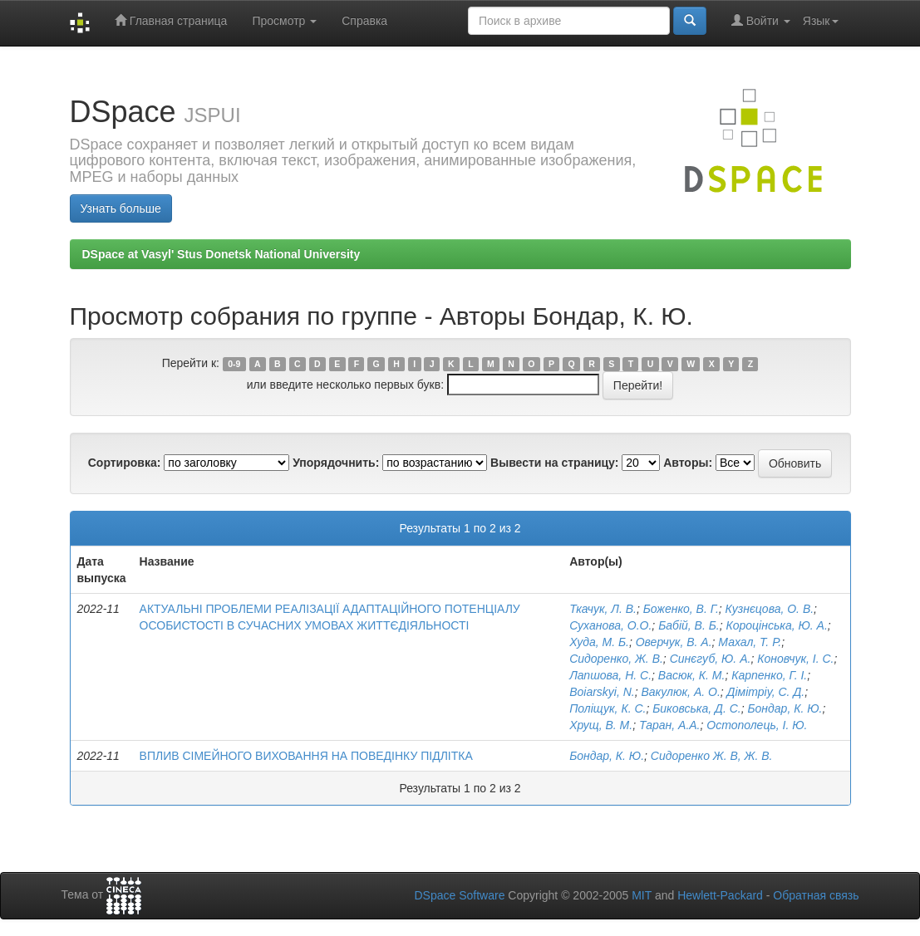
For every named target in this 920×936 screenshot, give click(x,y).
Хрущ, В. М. (600, 725)
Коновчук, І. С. (795, 658)
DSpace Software (459, 895)
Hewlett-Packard (720, 895)
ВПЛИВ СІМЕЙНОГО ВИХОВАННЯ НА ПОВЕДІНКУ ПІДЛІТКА (306, 755)
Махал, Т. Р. (749, 642)
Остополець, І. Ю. (756, 725)
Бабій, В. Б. (689, 625)
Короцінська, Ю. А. (776, 625)
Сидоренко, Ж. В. (616, 658)
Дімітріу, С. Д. (766, 691)
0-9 (234, 364)
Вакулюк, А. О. (681, 691)
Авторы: (687, 462)
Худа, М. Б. (599, 642)
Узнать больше (121, 208)
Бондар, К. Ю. (784, 708)
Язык (821, 20)
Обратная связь (816, 895)
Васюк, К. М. (692, 675)
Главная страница (171, 20)
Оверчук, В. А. (674, 642)
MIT (642, 895)
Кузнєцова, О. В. (770, 608)
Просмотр (284, 20)
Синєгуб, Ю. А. (710, 658)
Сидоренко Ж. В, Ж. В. (712, 755)
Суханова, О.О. (610, 625)
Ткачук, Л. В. (603, 608)
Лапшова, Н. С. (610, 675)
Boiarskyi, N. (602, 691)
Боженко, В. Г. (681, 608)
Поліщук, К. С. (607, 708)
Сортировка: (124, 462)
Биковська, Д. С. (696, 708)
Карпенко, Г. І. (769, 675)
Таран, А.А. (670, 725)
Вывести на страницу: (554, 462)
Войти (760, 20)
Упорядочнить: (336, 462)
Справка (364, 20)
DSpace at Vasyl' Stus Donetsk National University (221, 254)
